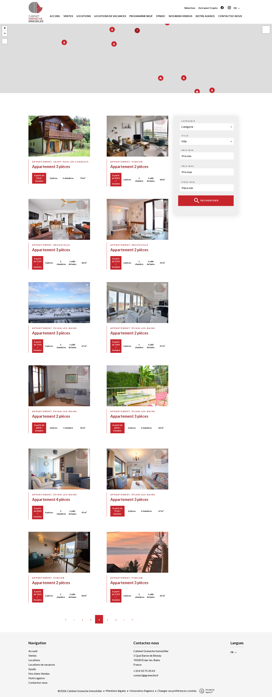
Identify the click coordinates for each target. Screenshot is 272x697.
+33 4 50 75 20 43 (144, 670)
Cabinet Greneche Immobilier (151, 651)
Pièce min (188, 182)
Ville (185, 136)
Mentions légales (116, 690)
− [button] (5, 33)
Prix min (188, 150)
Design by (205, 691)
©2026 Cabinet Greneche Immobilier (80, 690)
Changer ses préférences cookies (177, 690)
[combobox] (207, 126)
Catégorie (189, 121)
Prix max (188, 166)
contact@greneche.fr (146, 675)
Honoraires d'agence (141, 690)
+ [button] (5, 28)
